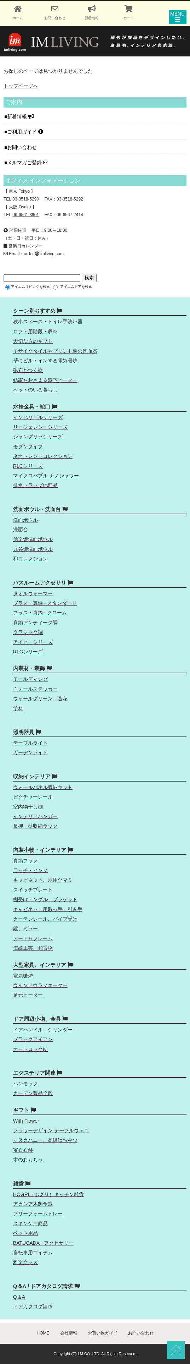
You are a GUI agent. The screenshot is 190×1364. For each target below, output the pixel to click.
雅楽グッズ (25, 1262)
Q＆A (19, 1297)
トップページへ (21, 86)
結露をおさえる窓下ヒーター (45, 380)
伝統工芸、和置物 (33, 948)
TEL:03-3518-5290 (21, 199)
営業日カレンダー (25, 245)
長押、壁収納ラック (35, 826)
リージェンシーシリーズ (40, 427)
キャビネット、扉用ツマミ (43, 880)
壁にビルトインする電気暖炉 (45, 360)
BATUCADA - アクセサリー (43, 1243)
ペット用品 (25, 1233)
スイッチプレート (33, 890)
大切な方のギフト (33, 341)
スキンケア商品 (30, 1223)
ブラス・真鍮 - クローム (40, 612)
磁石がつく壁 (28, 370)
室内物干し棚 (28, 807)
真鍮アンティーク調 (35, 622)
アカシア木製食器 (33, 1204)
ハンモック (25, 1083)
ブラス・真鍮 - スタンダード (45, 603)
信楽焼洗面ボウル (33, 539)
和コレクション (30, 559)
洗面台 (20, 529)
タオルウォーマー (33, 593)
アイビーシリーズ (33, 642)
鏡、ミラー (25, 928)
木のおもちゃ (28, 1159)
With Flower (26, 1121)
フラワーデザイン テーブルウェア (51, 1130)
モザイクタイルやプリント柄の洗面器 (55, 351)
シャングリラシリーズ (38, 436)
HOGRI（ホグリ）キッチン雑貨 (48, 1194)
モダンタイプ (28, 446)
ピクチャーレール (33, 797)
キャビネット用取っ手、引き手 (47, 909)
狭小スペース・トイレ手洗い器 (47, 321)
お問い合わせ (22, 147)
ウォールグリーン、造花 (40, 698)
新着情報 (20, 116)
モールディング (30, 679)
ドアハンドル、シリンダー (43, 1029)
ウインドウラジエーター (40, 985)
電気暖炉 (23, 976)
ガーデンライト (30, 752)
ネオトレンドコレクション (43, 456)
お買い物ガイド (102, 1333)
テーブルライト (30, 743)
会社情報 (68, 1333)
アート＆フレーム (33, 938)
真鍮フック (25, 861)
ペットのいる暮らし (35, 390)
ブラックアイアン (33, 1039)
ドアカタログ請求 (33, 1306)
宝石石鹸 (23, 1150)
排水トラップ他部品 (35, 485)
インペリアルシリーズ (38, 417)
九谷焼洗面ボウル (33, 549)
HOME (43, 1333)
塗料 (18, 708)
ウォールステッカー (35, 689)
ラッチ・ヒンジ (30, 870)
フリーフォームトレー (38, 1213)
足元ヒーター (28, 995)
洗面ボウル (25, 520)
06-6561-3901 (25, 214)
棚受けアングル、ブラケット (45, 899)
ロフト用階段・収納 (35, 331)
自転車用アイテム (33, 1252)
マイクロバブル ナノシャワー (46, 475)
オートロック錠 (30, 1049)
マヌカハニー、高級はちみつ (45, 1140)
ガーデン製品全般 (33, 1093)
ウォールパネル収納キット (43, 787)
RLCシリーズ (28, 466)
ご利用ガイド (25, 132)
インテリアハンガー (35, 816)
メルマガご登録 (27, 162)
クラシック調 (28, 632)
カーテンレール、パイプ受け (45, 919)
